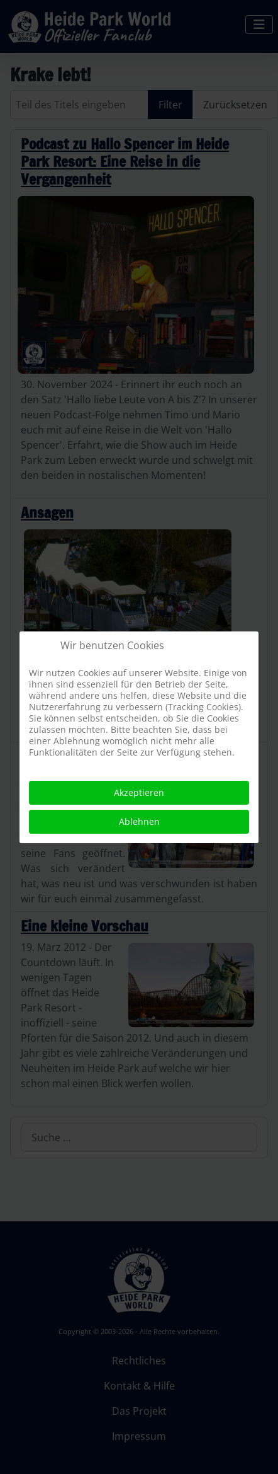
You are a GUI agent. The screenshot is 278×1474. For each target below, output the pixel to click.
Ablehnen (139, 821)
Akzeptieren (139, 792)
